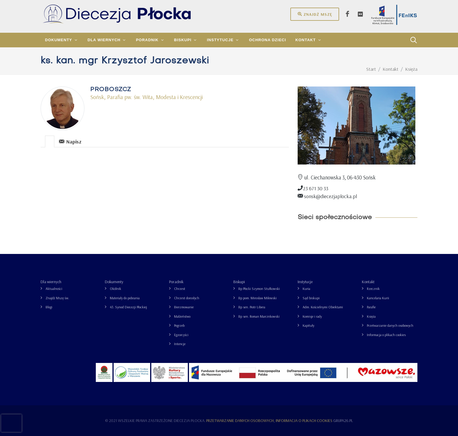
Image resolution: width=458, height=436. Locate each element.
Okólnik (115, 288)
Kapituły (308, 325)
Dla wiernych (51, 281)
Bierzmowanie (184, 307)
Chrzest (179, 288)
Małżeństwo (182, 316)
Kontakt (368, 281)
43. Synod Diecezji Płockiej (128, 307)
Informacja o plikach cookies (386, 335)
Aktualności (54, 288)
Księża (371, 316)
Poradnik (176, 281)
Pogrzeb (179, 325)
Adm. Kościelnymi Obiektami (323, 307)
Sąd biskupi (311, 298)
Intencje (179, 344)
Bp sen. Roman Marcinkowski (259, 316)
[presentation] (49, 141)
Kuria (306, 288)
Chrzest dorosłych (186, 298)
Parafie (371, 307)
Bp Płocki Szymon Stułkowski (259, 288)
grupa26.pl (343, 420)
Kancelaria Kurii (378, 298)
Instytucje (305, 281)
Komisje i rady (312, 316)
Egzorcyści (181, 335)
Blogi (49, 307)
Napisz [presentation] (70, 141)
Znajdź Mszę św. (57, 298)
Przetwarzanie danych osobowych (390, 325)
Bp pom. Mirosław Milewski (257, 298)
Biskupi (239, 281)
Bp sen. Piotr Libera (251, 307)
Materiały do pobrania (125, 298)
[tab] (50, 141)
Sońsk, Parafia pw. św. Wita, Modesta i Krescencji (146, 97)
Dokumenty (114, 281)
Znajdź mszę (314, 14)
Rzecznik (373, 288)
